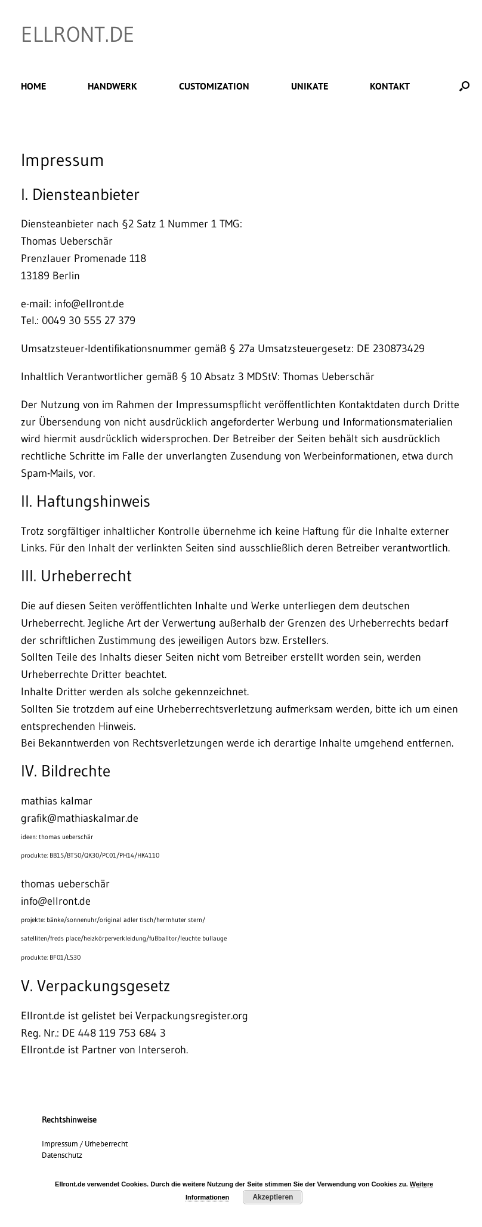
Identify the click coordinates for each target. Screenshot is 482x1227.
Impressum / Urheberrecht (85, 1144)
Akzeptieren (272, 1197)
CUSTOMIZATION (214, 86)
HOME (33, 86)
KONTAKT (390, 86)
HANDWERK (112, 86)
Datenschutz (62, 1155)
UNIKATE (309, 86)
